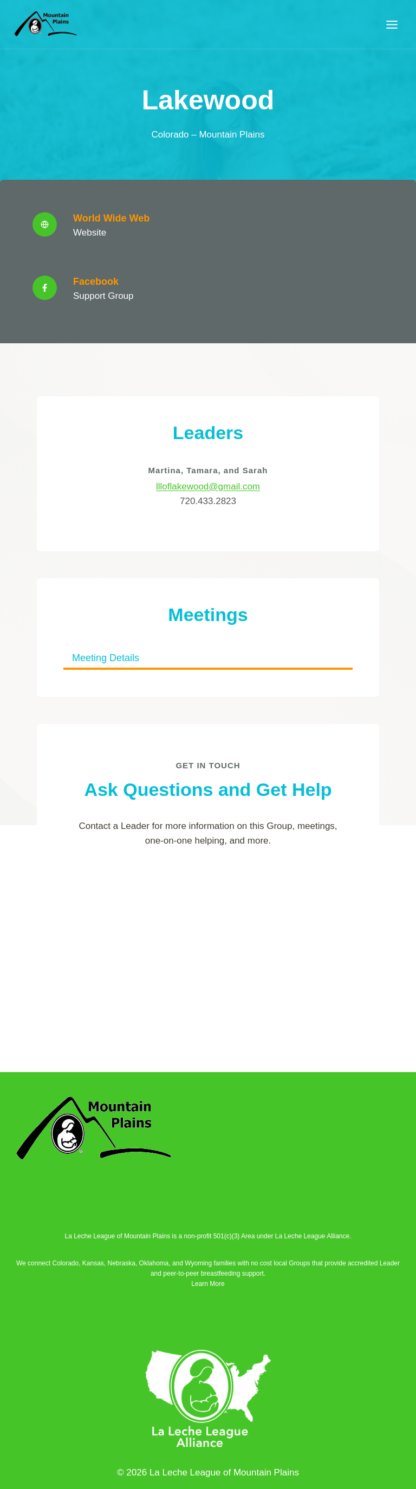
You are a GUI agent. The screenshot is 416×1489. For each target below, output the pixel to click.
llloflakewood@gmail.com (208, 487)
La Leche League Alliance (312, 1236)
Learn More (207, 1284)
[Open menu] (391, 24)
